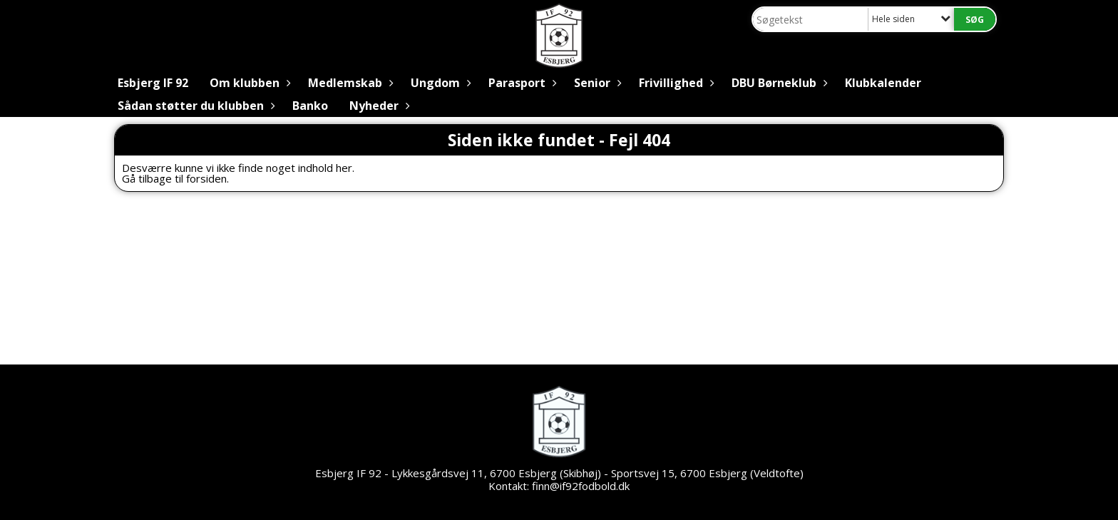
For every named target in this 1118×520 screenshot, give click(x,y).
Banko (310, 105)
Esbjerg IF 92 (153, 83)
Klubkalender (883, 83)
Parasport (520, 83)
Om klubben (248, 83)
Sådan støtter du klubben (194, 105)
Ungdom (439, 83)
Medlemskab (348, 83)
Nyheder (377, 105)
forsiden (206, 178)
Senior (595, 83)
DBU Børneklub (778, 83)
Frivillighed (674, 83)
